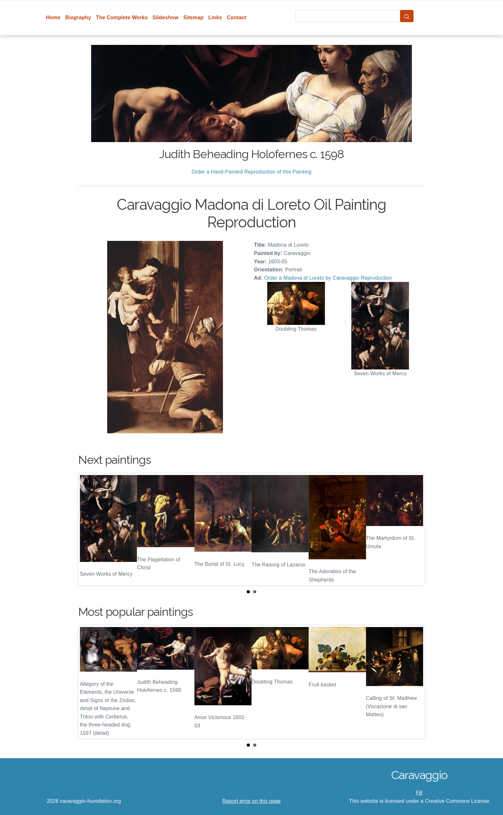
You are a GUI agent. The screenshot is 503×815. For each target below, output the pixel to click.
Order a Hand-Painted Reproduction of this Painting (251, 171)
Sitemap (193, 17)
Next (415, 529)
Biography (78, 17)
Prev (88, 529)
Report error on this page (251, 801)
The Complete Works (122, 17)
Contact (236, 17)
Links (215, 17)
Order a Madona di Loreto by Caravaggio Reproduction (328, 278)
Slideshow (166, 17)
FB (419, 792)
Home (53, 17)
